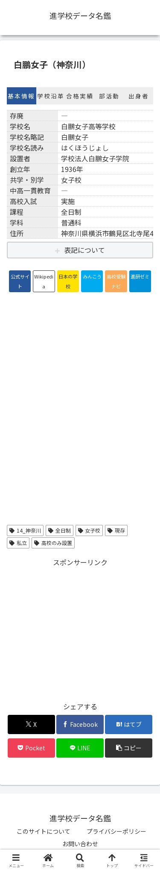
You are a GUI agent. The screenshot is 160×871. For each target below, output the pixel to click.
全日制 (59, 530)
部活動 (109, 96)
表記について (84, 250)
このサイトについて (43, 831)
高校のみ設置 (53, 542)
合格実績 (79, 96)
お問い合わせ (80, 843)
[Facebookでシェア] (80, 724)
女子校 (89, 530)
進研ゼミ (140, 276)
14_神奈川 (25, 530)
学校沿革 (50, 96)
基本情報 (21, 96)
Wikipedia (43, 281)
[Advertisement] (80, 628)
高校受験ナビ (116, 281)
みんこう (92, 276)
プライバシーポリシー (116, 831)
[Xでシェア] (31, 724)
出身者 (138, 96)
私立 (18, 542)
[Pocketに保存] (31, 748)
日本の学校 (67, 281)
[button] (128, 748)
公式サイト (20, 281)
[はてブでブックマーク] (128, 724)
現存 (116, 530)
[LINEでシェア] (80, 748)
